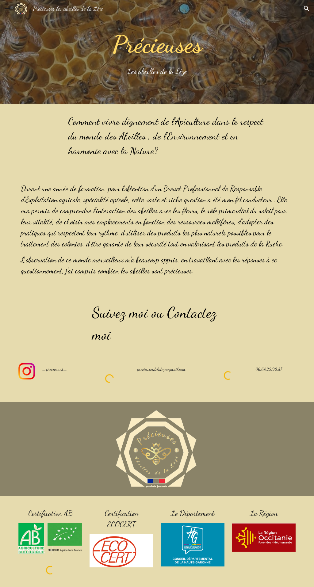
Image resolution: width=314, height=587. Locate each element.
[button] (7, 8)
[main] (157, 52)
